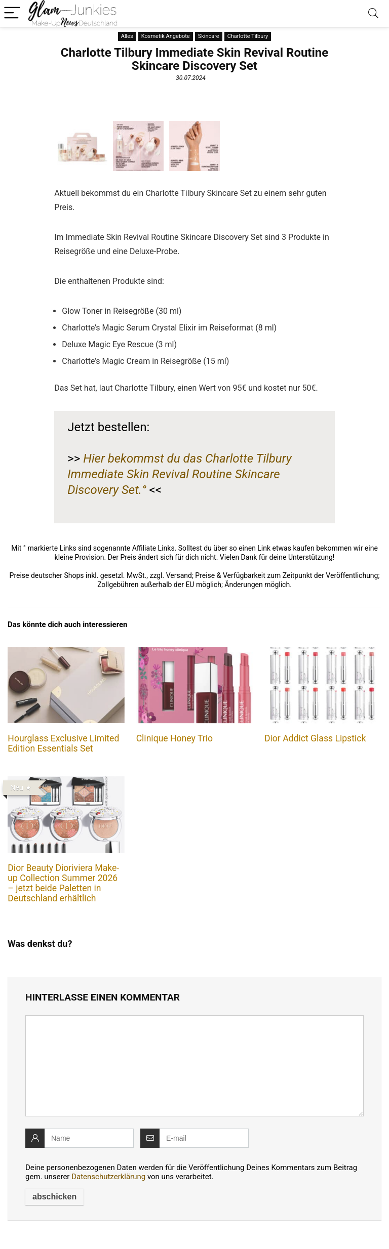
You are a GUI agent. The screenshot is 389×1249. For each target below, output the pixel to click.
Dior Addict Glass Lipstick (315, 738)
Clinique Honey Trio (174, 738)
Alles (127, 36)
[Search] (373, 13)
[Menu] (12, 13)
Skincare (208, 36)
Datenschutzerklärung (108, 1176)
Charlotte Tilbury (247, 36)
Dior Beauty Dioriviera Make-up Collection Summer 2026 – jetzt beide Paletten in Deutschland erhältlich (63, 883)
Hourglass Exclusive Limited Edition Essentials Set (63, 743)
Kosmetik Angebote (165, 36)
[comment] (194, 1065)
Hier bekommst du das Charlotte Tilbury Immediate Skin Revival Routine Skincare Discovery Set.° (179, 474)
